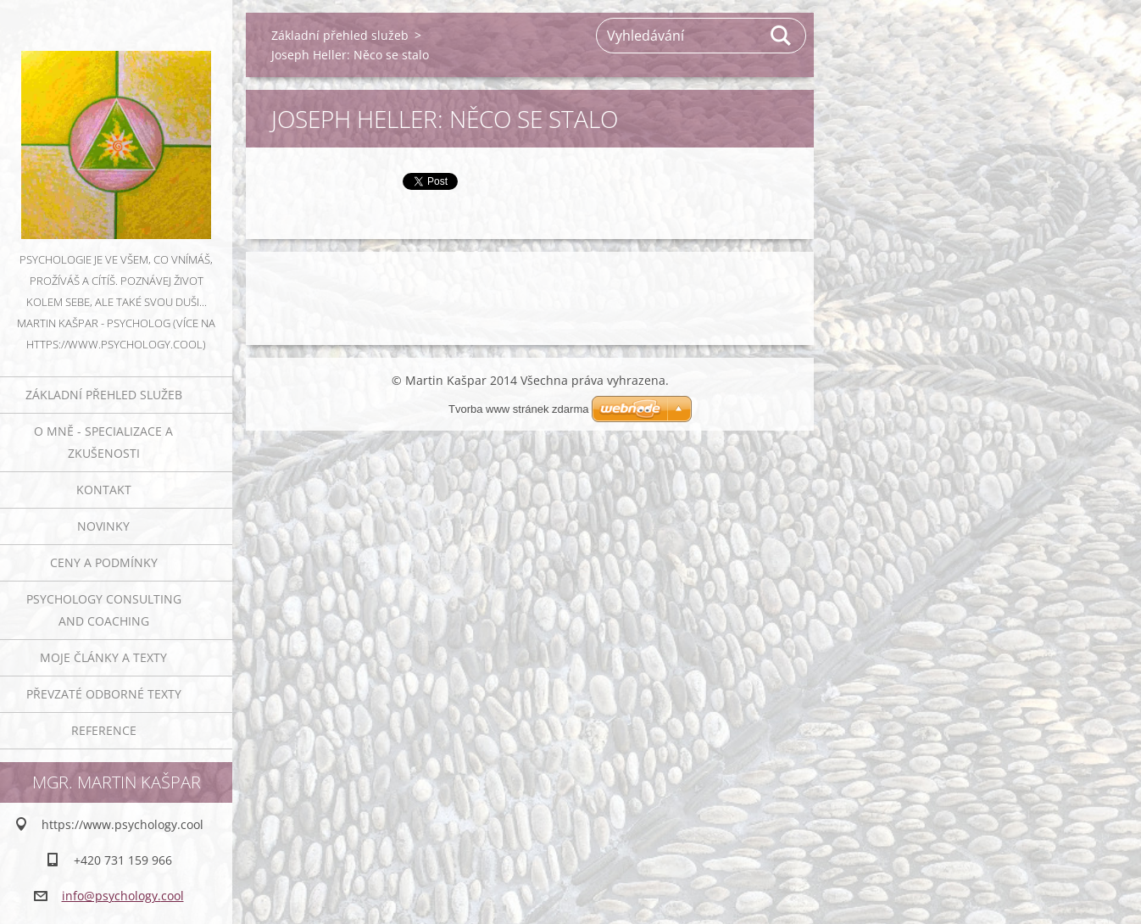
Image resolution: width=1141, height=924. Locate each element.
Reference (103, 730)
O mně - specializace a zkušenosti (103, 442)
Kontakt (103, 489)
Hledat (782, 35)
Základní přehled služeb (103, 395)
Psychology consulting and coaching (103, 610)
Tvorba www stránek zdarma (518, 409)
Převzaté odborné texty (103, 694)
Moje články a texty (103, 657)
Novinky (103, 526)
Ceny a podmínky (104, 562)
